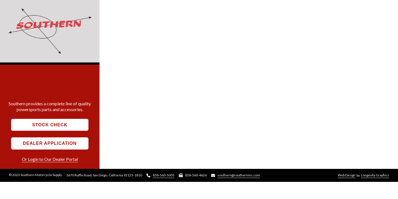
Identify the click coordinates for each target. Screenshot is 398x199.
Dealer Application (50, 143)
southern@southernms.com (239, 175)
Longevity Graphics (375, 175)
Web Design (346, 175)
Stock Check (49, 124)
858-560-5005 (163, 175)
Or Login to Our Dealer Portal (50, 159)
